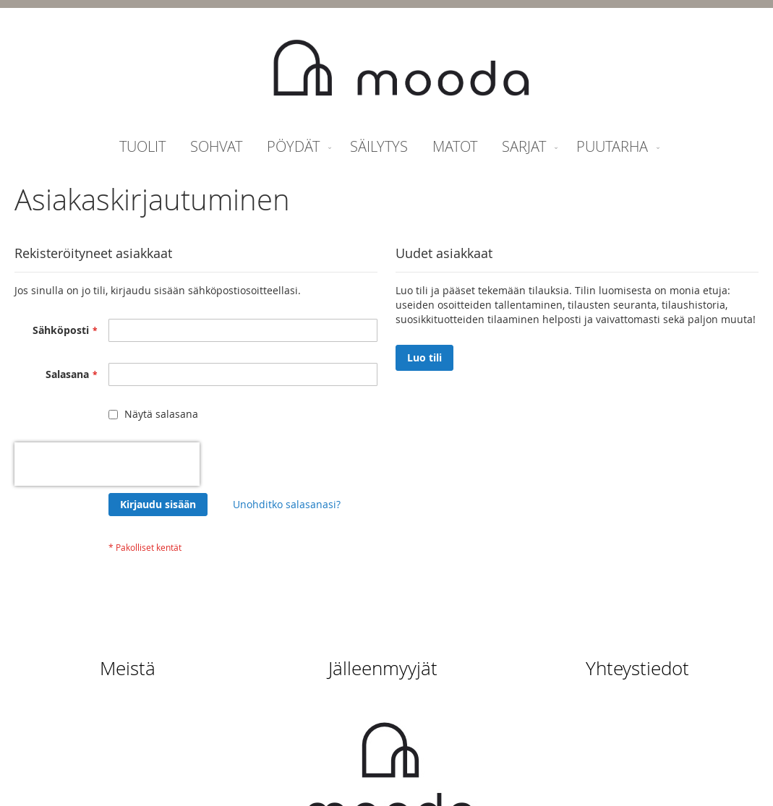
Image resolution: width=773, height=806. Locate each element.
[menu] (386, 146)
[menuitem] (142, 146)
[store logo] (401, 69)
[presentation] (107, 464)
